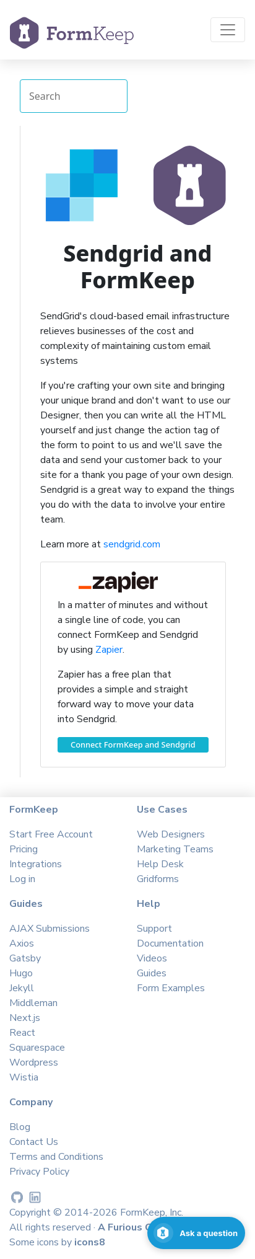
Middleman (33, 1003)
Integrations (35, 864)
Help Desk (160, 864)
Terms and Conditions (56, 1157)
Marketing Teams (175, 849)
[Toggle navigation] (227, 29)
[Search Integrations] (73, 96)
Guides (151, 973)
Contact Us (33, 1142)
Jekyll (21, 988)
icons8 (89, 1242)
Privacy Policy (39, 1171)
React (22, 1033)
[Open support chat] (196, 1233)
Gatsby (25, 958)
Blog (19, 1127)
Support (154, 928)
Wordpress (33, 1062)
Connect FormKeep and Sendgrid (133, 744)
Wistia (23, 1077)
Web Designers (171, 834)
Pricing (23, 849)
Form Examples (171, 988)
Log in (22, 879)
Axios (21, 943)
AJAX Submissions (49, 928)
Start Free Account (51, 834)
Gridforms (158, 879)
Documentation (170, 943)
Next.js (24, 1018)
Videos (152, 958)
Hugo (21, 973)
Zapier (109, 649)
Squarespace (37, 1047)
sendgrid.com (131, 544)
